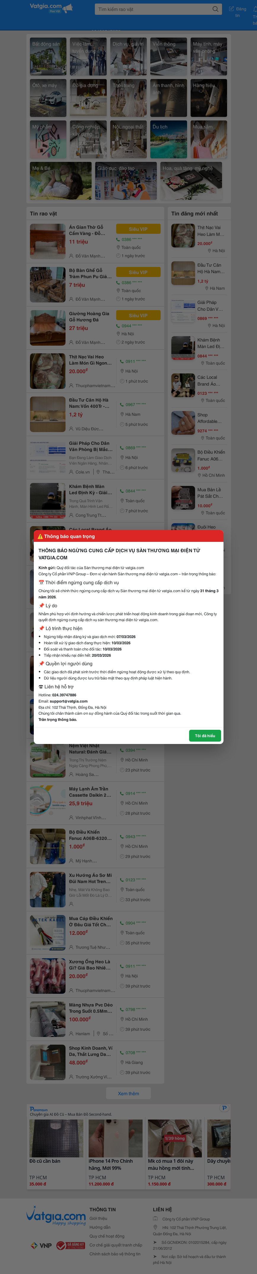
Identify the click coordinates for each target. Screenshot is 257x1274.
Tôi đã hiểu (205, 735)
